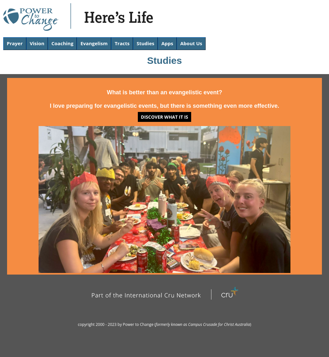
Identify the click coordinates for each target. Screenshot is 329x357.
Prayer (15, 43)
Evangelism (94, 43)
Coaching (62, 43)
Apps (167, 43)
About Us (191, 43)
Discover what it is (164, 117)
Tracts (122, 43)
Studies (145, 43)
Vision (37, 43)
